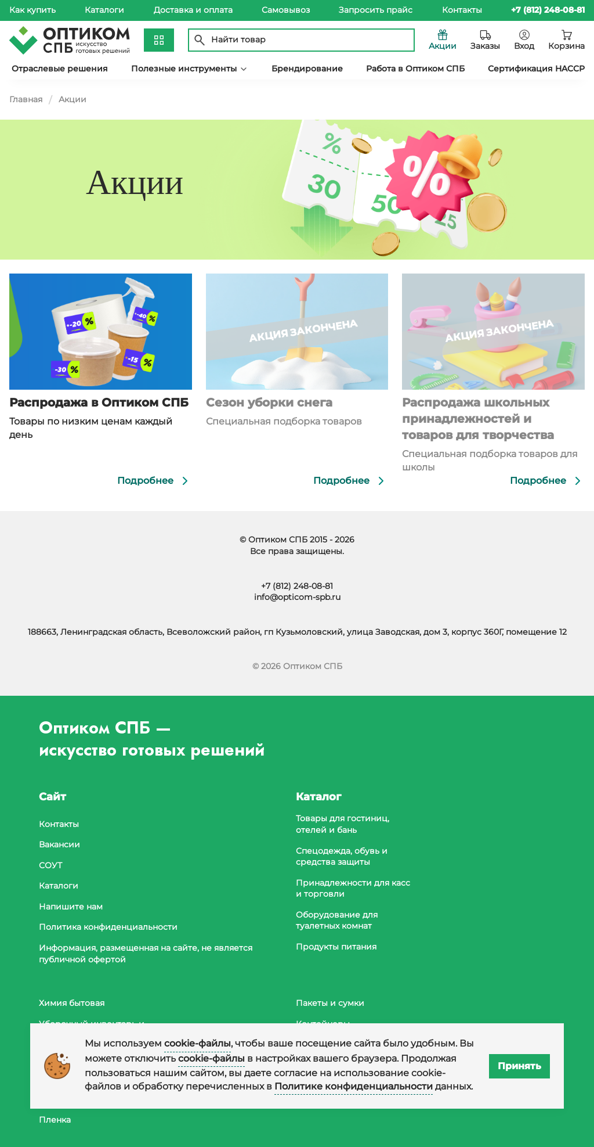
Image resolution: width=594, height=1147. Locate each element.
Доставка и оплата (193, 10)
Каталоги (104, 10)
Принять (519, 1066)
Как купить (32, 10)
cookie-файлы (197, 1043)
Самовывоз (286, 10)
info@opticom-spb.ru (297, 597)
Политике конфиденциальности (353, 1086)
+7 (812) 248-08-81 (297, 586)
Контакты (462, 10)
